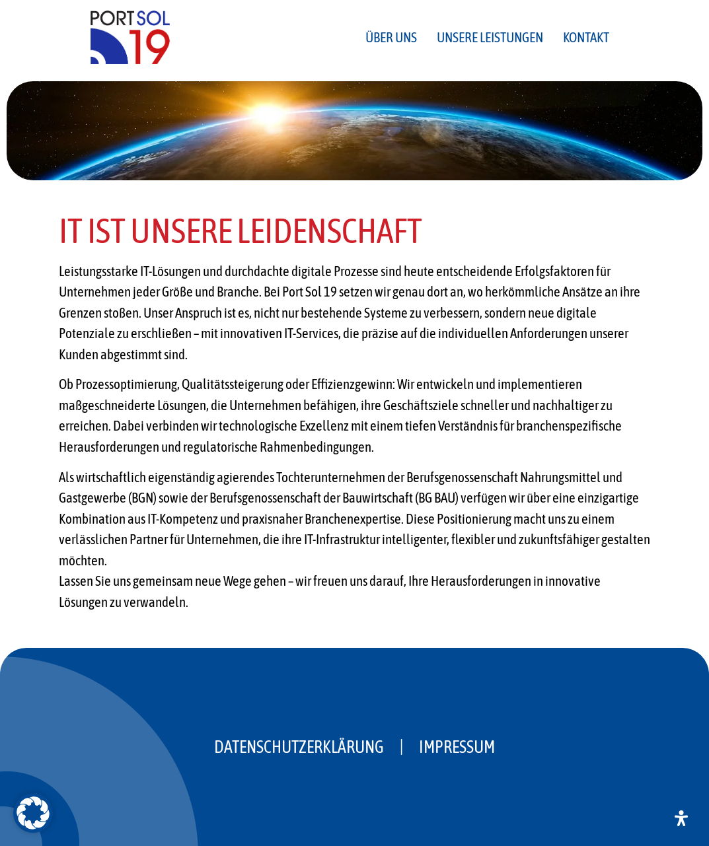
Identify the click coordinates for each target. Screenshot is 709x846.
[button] (33, 813)
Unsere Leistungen (490, 37)
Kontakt (586, 37)
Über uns (391, 37)
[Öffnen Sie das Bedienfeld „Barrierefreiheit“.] (681, 818)
